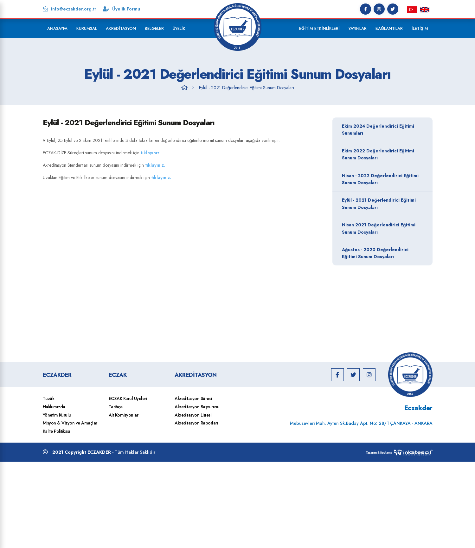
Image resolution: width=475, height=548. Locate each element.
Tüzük (49, 398)
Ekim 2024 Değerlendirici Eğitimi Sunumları (381, 129)
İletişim (420, 28)
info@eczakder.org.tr (69, 9)
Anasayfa (57, 28)
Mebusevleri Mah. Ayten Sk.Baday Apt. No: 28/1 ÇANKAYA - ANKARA (361, 423)
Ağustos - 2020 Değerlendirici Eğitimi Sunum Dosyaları (381, 253)
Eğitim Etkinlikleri (319, 28)
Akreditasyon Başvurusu (197, 407)
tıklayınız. (151, 153)
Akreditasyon (121, 28)
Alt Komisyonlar (123, 415)
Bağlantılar (389, 28)
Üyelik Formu (121, 9)
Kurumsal (86, 28)
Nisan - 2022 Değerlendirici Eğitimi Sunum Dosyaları (381, 179)
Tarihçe (116, 407)
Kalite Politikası (56, 431)
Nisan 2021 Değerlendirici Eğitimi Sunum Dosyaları (381, 228)
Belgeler (154, 28)
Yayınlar (358, 28)
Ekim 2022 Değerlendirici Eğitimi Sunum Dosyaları (381, 154)
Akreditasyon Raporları (196, 423)
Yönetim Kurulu (57, 415)
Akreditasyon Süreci (193, 398)
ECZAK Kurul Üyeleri (128, 398)
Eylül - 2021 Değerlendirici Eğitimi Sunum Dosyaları (246, 87)
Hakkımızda (54, 407)
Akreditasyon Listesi (193, 415)
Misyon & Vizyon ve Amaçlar (70, 423)
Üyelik (179, 28)
